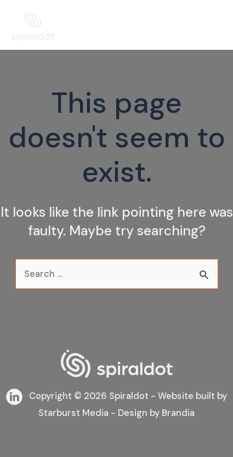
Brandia (178, 413)
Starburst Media (73, 413)
